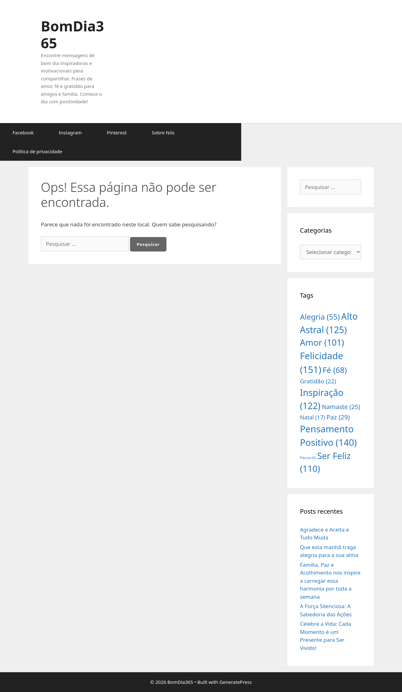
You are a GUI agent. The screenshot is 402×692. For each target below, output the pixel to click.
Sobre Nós (163, 132)
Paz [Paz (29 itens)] (338, 417)
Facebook (23, 132)
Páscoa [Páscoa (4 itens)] (308, 458)
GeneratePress (236, 682)
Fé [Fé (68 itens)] (335, 370)
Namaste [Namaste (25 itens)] (341, 407)
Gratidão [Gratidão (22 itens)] (318, 381)
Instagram (70, 132)
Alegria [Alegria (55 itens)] (320, 316)
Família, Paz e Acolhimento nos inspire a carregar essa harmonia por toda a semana (330, 580)
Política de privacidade (37, 151)
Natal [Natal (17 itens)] (312, 417)
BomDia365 (72, 34)
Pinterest (117, 132)
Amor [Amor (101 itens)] (322, 342)
